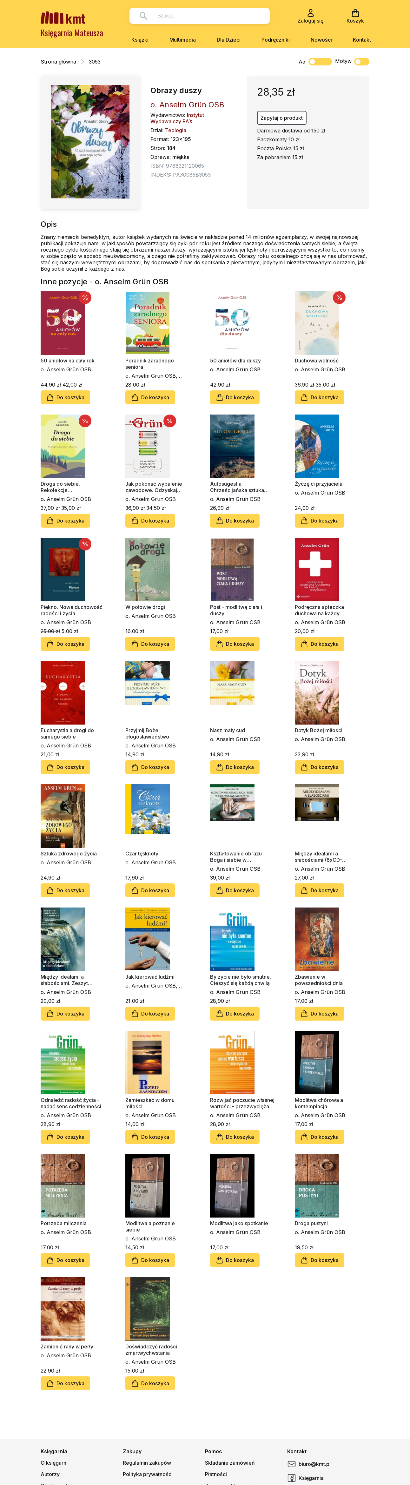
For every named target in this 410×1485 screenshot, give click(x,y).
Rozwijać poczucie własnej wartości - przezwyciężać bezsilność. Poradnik (242, 1103)
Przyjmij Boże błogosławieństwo (147, 733)
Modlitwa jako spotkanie (239, 1223)
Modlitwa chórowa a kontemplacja (319, 1103)
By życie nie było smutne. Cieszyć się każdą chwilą (240, 980)
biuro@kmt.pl (309, 1464)
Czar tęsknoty (141, 853)
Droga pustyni (311, 1223)
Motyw (352, 61)
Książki (140, 40)
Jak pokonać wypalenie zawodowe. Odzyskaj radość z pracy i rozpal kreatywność (153, 487)
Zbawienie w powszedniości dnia (319, 980)
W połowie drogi (145, 607)
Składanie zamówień (230, 1463)
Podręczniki (275, 40)
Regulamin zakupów (147, 1463)
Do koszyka (65, 397)
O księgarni (54, 1463)
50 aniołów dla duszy (235, 360)
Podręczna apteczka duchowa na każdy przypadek (319, 610)
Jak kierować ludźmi (150, 977)
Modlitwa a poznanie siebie (150, 1226)
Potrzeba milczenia (64, 1223)
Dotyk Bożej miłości (318, 730)
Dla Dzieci (229, 40)
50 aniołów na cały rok (68, 360)
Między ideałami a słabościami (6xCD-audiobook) (318, 856)
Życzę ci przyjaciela (318, 484)
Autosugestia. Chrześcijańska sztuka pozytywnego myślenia (238, 487)
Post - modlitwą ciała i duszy (236, 610)
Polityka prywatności (148, 1474)
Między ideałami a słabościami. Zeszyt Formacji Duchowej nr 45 (70, 980)
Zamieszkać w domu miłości (150, 1103)
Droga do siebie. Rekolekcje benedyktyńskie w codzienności (63, 487)
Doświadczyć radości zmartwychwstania (151, 1349)
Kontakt (362, 40)
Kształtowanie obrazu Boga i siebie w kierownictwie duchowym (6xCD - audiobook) (240, 856)
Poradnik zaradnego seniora (149, 363)
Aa (302, 61)
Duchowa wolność (317, 360)
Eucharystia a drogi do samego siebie (67, 733)
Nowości (321, 40)
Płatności (216, 1474)
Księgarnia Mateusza (72, 32)
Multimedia (182, 40)
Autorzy (50, 1474)
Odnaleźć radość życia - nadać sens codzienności (71, 1103)
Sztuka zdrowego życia (69, 853)
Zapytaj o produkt (282, 118)
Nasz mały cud (227, 730)
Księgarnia (305, 1478)
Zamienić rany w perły (67, 1346)
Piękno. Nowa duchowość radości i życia (71, 610)
